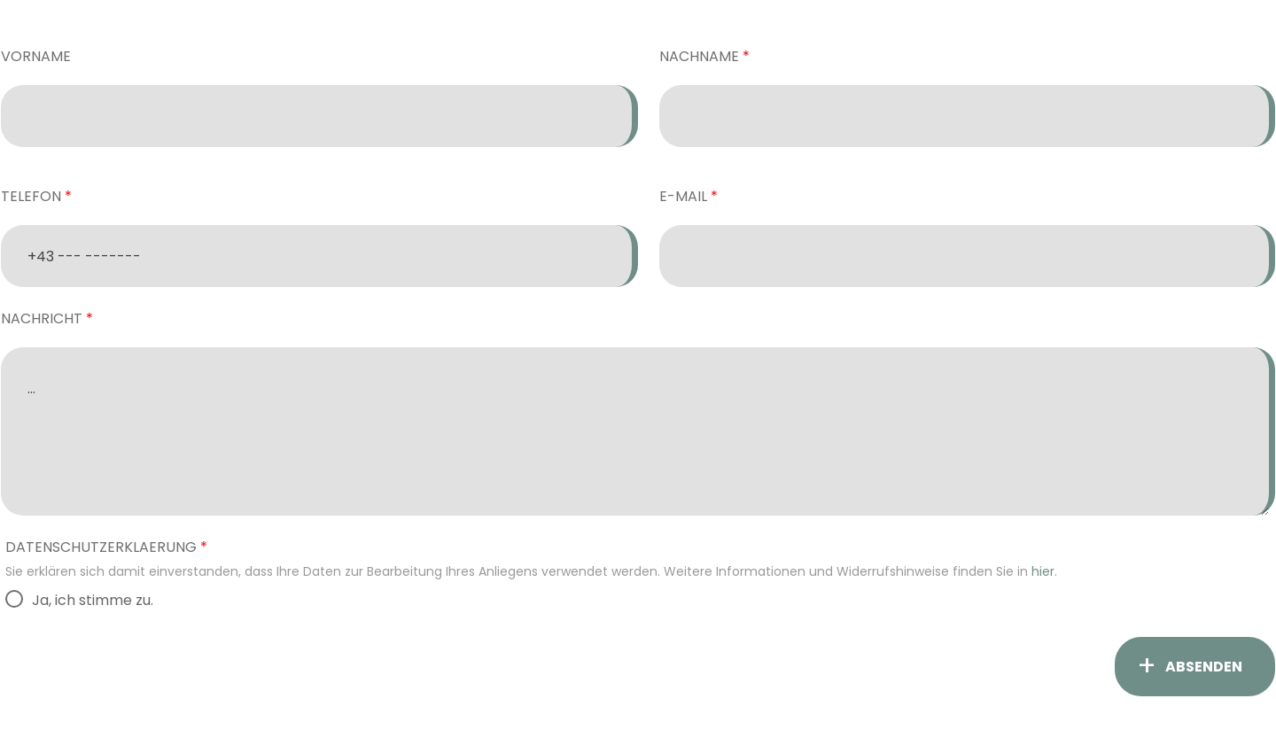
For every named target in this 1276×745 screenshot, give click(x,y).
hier (1042, 571)
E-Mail (683, 196)
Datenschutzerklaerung (101, 547)
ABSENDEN (1203, 666)
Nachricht (41, 318)
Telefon (31, 196)
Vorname (36, 56)
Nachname (699, 56)
